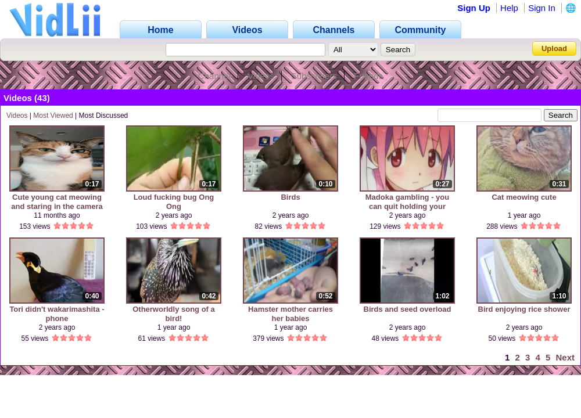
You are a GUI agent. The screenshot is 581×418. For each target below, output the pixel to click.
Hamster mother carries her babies (290, 314)
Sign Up (473, 8)
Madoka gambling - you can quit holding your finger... (407, 202)
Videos (261, 76)
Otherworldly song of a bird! (173, 314)
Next (565, 357)
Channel (214, 76)
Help (509, 8)
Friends (368, 76)
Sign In (541, 8)
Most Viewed (53, 115)
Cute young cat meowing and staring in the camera (57, 202)
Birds (290, 197)
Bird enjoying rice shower (524, 309)
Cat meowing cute (524, 197)
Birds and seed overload (407, 309)
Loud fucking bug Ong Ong (174, 202)
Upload (554, 48)
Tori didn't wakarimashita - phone (56, 314)
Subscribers (314, 76)
